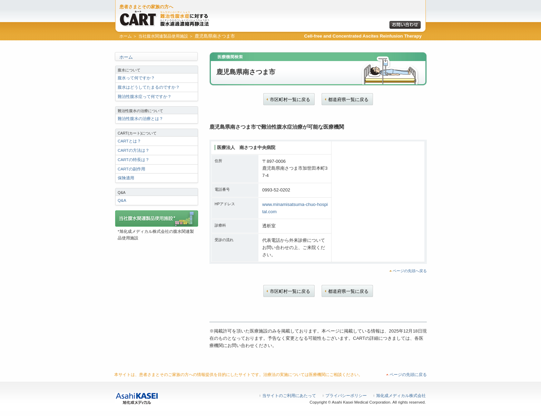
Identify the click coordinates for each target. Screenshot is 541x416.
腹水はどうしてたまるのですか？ (149, 87)
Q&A (122, 200)
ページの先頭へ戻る (410, 271)
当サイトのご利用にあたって (289, 395)
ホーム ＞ (128, 36)
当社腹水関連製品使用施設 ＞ (165, 36)
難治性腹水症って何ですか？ (144, 96)
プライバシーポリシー (346, 395)
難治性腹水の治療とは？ (140, 118)
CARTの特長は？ (133, 159)
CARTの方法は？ (133, 150)
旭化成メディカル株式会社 (401, 395)
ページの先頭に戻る (408, 374)
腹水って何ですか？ (136, 78)
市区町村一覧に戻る (290, 99)
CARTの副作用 (131, 169)
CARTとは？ (129, 141)
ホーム (126, 57)
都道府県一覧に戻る (348, 99)
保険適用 (126, 178)
